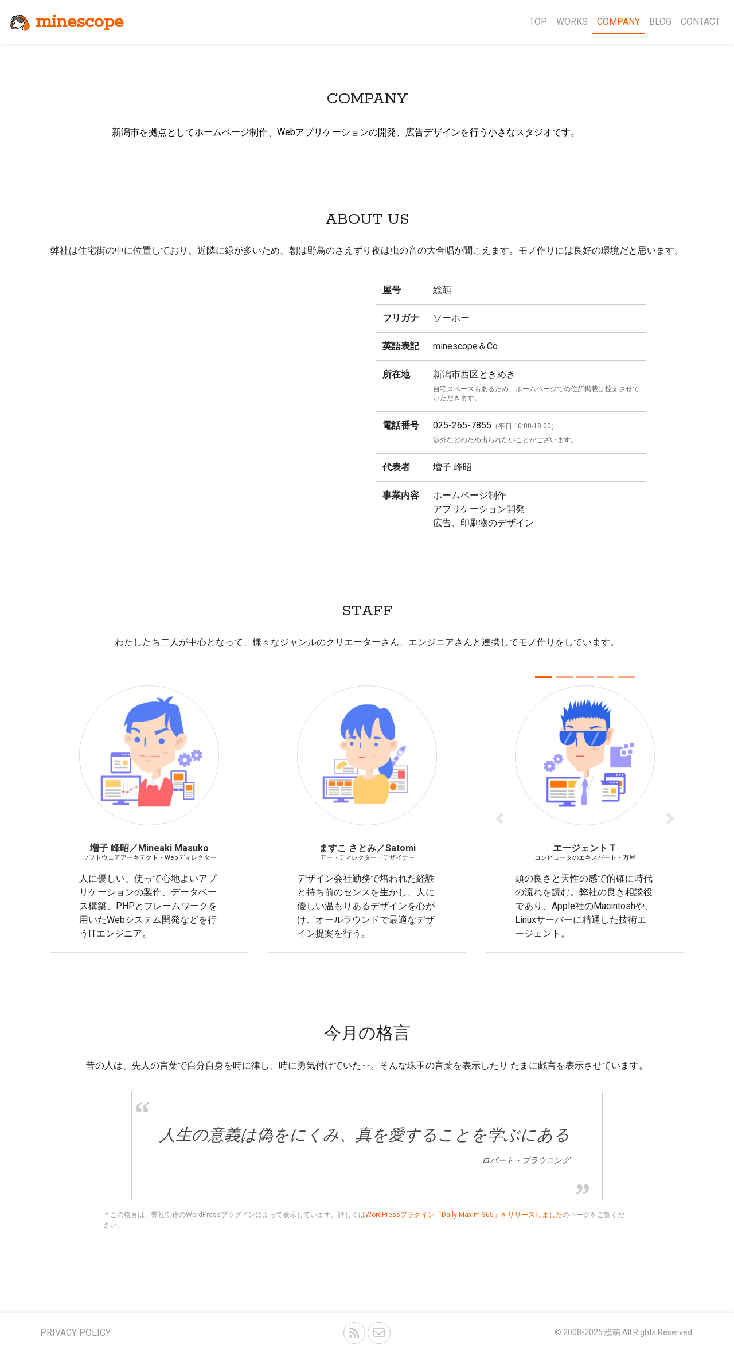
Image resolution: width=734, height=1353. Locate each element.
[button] (500, 818)
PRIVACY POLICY (75, 1332)
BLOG (660, 21)
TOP (538, 21)
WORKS (572, 21)
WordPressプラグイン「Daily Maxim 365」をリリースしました (464, 1215)
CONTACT (700, 21)
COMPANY (618, 21)
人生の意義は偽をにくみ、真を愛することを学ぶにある (364, 1135)
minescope (66, 22)
